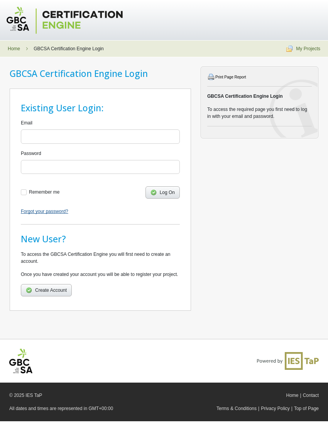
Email (26, 123)
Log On (162, 192)
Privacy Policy (275, 408)
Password (31, 153)
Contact (311, 395)
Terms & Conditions (236, 408)
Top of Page (306, 408)
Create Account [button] (46, 290)
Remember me (44, 192)
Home (14, 48)
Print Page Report (230, 77)
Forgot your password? (44, 211)
